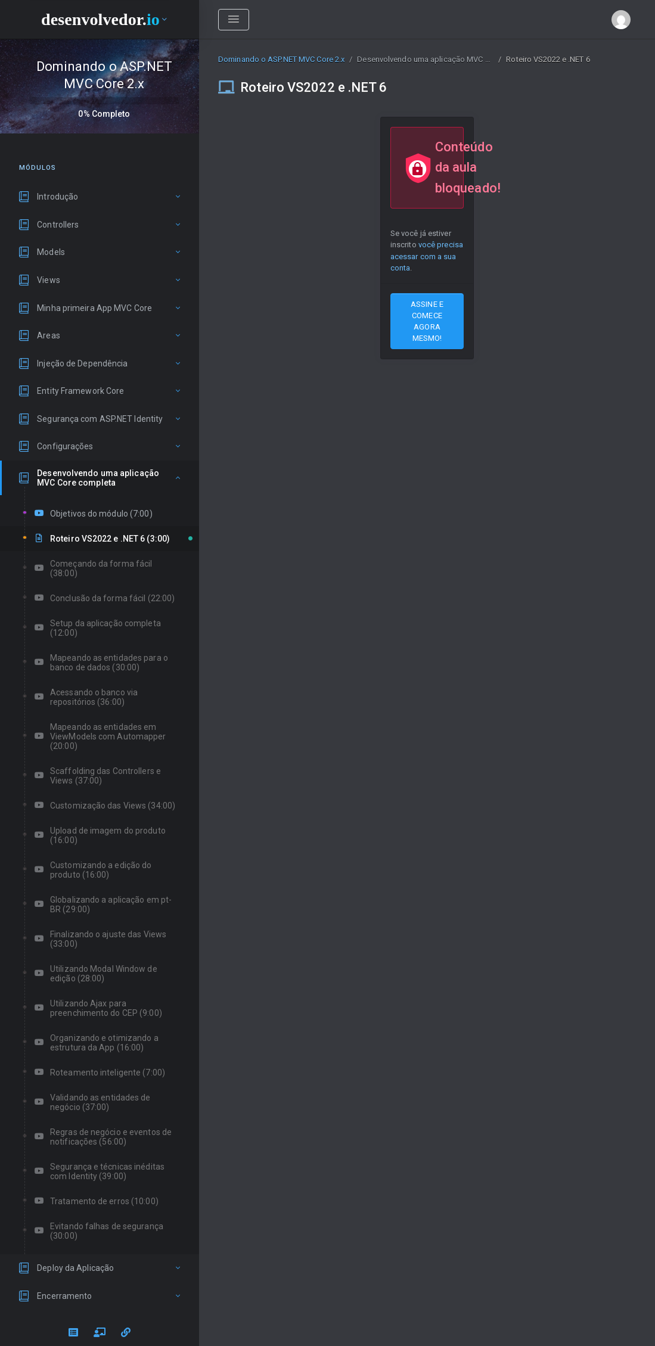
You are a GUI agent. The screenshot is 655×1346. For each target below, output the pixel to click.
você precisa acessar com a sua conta (426, 256)
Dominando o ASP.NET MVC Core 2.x (281, 59)
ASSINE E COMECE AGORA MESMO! (427, 321)
